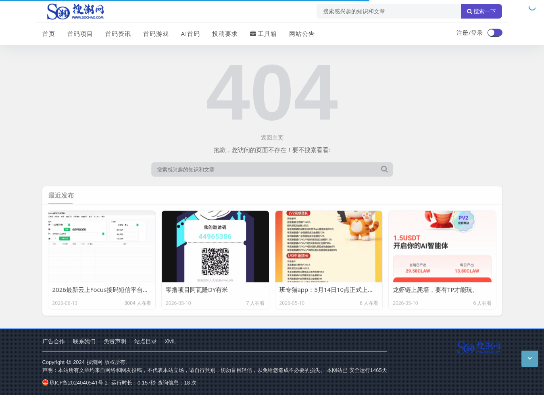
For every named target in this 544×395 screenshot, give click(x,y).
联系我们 (84, 341)
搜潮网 (94, 362)
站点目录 (145, 341)
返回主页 (272, 137)
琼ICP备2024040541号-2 (75, 382)
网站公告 (302, 33)
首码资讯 (118, 33)
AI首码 (190, 33)
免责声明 (115, 341)
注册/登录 (469, 32)
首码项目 (80, 33)
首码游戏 (156, 33)
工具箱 (263, 33)
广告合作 (53, 341)
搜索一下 (481, 11)
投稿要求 (225, 33)
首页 (48, 33)
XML (170, 341)
